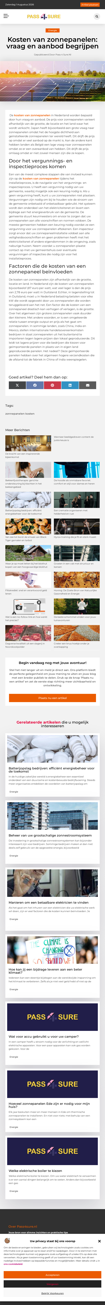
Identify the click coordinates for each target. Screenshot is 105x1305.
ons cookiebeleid (13, 1264)
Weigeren (52, 1284)
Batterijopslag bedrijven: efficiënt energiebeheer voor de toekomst (52, 769)
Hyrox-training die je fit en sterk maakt (75, 537)
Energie (52, 30)
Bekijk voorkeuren (52, 1293)
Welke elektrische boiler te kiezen (35, 1171)
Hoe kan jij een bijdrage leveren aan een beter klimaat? (45, 971)
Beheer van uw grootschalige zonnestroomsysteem (50, 835)
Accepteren (53, 1274)
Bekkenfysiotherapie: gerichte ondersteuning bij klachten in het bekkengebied (23, 483)
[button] (99, 1241)
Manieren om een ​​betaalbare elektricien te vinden (49, 902)
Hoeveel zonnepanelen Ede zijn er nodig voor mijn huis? (49, 1105)
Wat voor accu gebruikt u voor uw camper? (44, 1036)
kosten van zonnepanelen (32, 115)
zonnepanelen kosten (20, 413)
